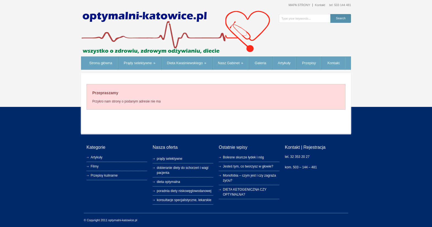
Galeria (260, 63)
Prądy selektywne (139, 63)
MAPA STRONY (299, 5)
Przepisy (309, 63)
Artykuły (284, 63)
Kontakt (320, 5)
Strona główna (100, 63)
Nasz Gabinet (230, 63)
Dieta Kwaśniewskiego (186, 63)
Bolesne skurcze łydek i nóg (243, 157)
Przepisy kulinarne (104, 175)
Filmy (95, 166)
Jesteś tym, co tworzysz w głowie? (248, 166)
